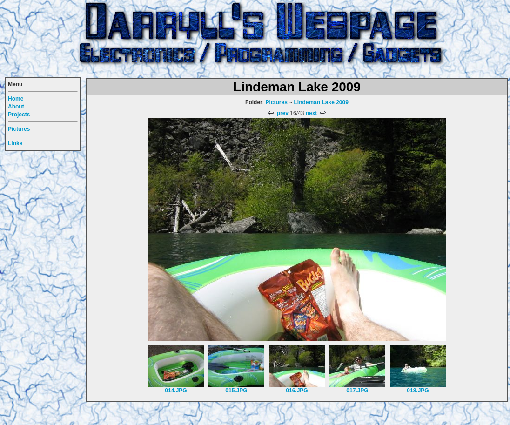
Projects (19, 114)
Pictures (276, 102)
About (16, 106)
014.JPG (176, 390)
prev (278, 113)
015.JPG (236, 390)
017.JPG (357, 390)
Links (15, 143)
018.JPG (418, 390)
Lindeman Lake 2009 (321, 102)
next (316, 113)
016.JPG (297, 390)
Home (15, 98)
